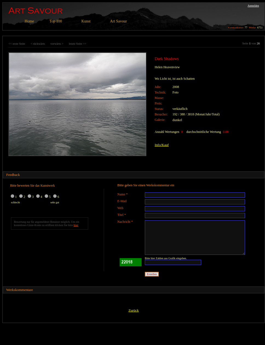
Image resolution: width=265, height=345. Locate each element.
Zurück (133, 310)
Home (29, 21)
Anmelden (253, 5)
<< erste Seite (16, 43)
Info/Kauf (162, 145)
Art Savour (118, 21)
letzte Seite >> (77, 43)
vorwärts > (56, 43)
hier (76, 225)
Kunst (85, 21)
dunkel (177, 120)
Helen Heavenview (167, 67)
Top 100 (55, 21)
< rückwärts (38, 43)
